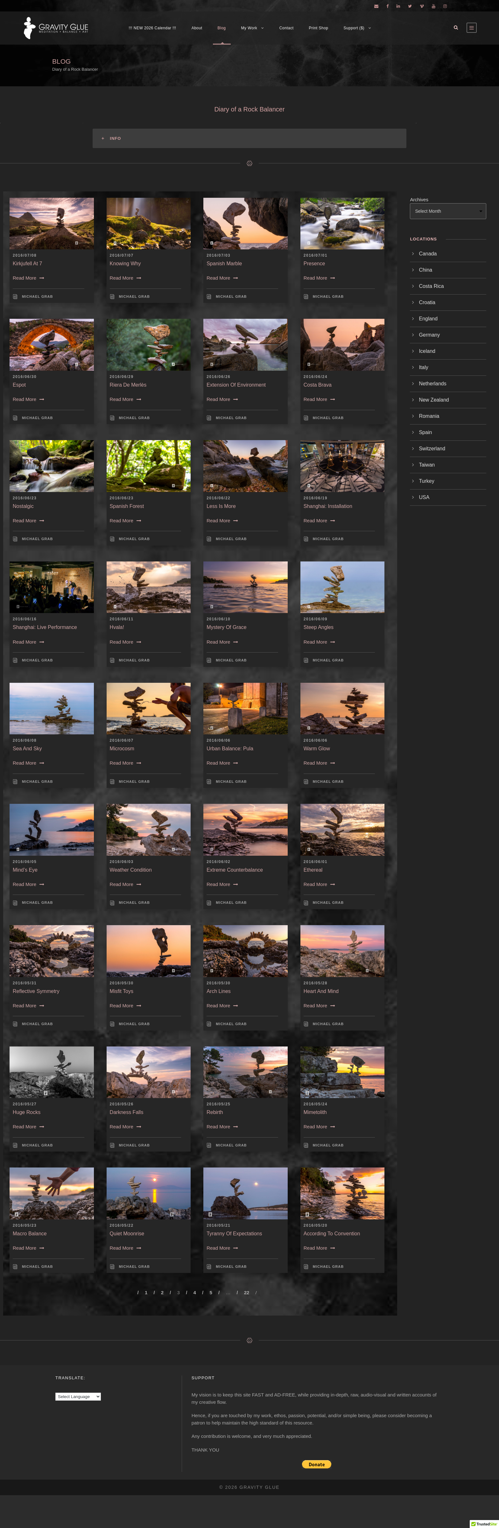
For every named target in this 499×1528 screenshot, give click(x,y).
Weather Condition (131, 870)
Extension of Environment (236, 385)
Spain (425, 432)
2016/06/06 (218, 740)
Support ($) (354, 28)
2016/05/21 (218, 1225)
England (428, 318)
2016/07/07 (122, 255)
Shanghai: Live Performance (45, 627)
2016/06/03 (122, 862)
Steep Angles (319, 627)
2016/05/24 (315, 1104)
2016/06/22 (218, 498)
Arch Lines (219, 991)
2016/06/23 (25, 498)
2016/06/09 (315, 619)
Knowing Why (125, 263)
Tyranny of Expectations (234, 1233)
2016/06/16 (25, 619)
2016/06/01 (315, 862)
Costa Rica (431, 286)
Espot (19, 385)
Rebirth (215, 1112)
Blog (222, 28)
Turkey (426, 481)
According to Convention (332, 1233)
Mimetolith (315, 1112)
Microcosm (122, 748)
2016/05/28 (315, 983)
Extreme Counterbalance (235, 870)
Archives (419, 199)
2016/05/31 (25, 983)
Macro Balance (30, 1233)
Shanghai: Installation (328, 506)
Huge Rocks (26, 1112)
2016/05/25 (218, 1104)
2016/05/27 (25, 1104)
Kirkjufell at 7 (27, 263)
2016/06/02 (218, 862)
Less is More (221, 506)
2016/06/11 (122, 619)
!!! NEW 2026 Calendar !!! (152, 28)
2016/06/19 (315, 498)
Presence (314, 263)
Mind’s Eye (25, 870)
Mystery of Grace (226, 627)
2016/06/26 (218, 377)
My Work (249, 28)
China (425, 270)
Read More (28, 278)
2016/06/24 (315, 377)
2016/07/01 (315, 255)
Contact (286, 28)
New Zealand (434, 400)
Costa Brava (318, 385)
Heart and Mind (321, 991)
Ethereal (313, 870)
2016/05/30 (122, 983)
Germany (429, 335)
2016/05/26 (122, 1104)
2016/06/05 (25, 862)
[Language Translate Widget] (78, 1397)
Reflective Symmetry (36, 991)
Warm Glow (317, 748)
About (197, 28)
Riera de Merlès (128, 385)
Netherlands (432, 383)
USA (424, 497)
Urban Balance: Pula (230, 748)
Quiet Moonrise (127, 1233)
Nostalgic (23, 506)
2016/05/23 (25, 1225)
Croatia (427, 302)
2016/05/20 (315, 1225)
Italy (423, 367)
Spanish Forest (127, 506)
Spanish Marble (224, 263)
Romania (429, 416)
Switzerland (432, 448)
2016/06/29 (122, 377)
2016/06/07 (122, 740)
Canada (428, 253)
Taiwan (427, 465)
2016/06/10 (218, 619)
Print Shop (318, 28)
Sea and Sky (27, 748)
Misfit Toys (121, 991)
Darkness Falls (127, 1112)
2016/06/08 (25, 740)
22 (247, 1292)
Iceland (427, 351)
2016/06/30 (25, 377)
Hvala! (117, 627)
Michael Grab (37, 296)
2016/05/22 (122, 1225)
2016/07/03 (218, 255)
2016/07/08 (25, 255)
